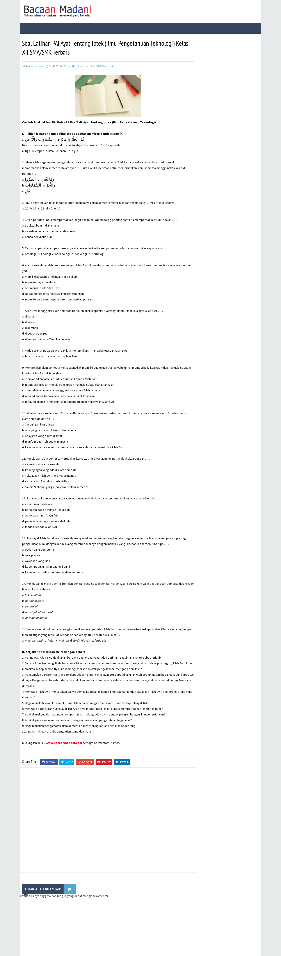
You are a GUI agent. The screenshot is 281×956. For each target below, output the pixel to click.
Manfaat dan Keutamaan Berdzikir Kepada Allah (229, 149)
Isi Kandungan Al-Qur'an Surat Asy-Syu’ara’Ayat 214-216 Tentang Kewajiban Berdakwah (234, 115)
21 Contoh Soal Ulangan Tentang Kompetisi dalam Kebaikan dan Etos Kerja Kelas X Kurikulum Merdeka (235, 95)
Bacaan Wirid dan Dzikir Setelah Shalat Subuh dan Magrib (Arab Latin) (234, 74)
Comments (107, 66)
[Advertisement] (104, 821)
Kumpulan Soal (86, 66)
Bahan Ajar (70, 66)
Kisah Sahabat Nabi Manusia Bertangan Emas (232, 132)
